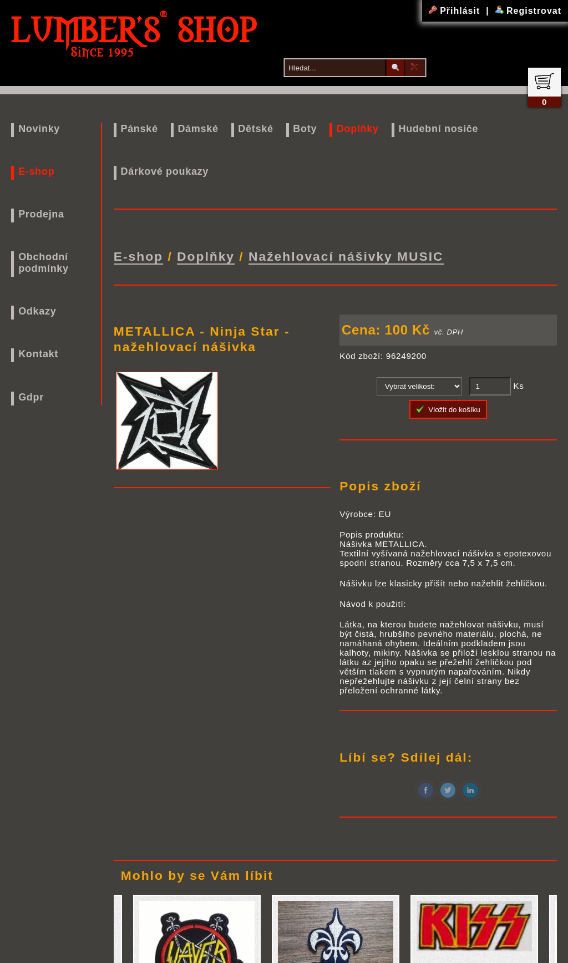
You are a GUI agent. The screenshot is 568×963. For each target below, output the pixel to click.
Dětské (255, 128)
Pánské (139, 128)
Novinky (39, 128)
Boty (305, 128)
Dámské (198, 128)
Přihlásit (456, 11)
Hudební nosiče (438, 128)
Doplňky (358, 128)
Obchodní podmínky (43, 262)
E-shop (36, 171)
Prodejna (41, 214)
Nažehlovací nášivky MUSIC (346, 255)
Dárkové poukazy (164, 171)
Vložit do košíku (448, 407)
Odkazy (37, 311)
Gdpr (31, 397)
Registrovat (528, 11)
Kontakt (38, 353)
